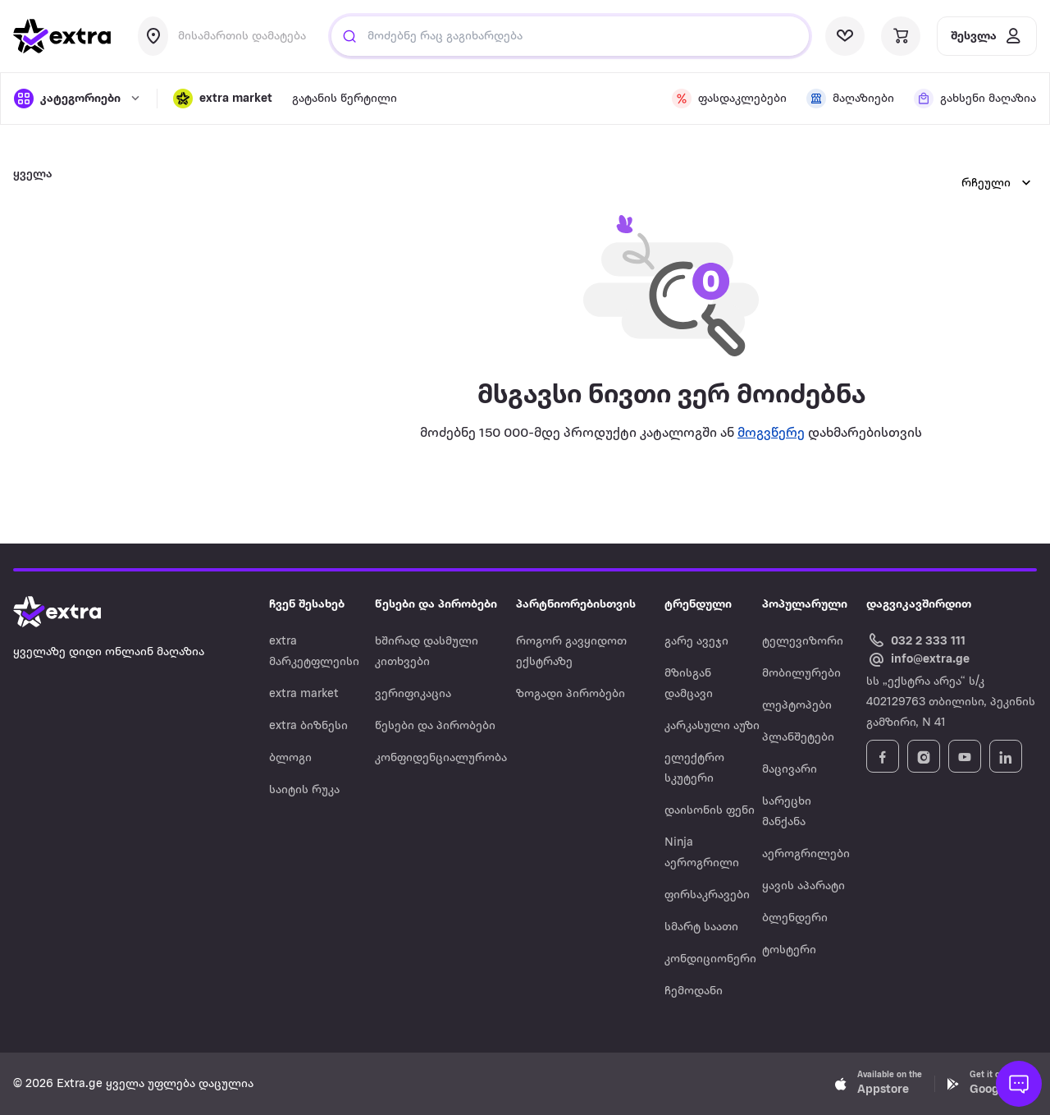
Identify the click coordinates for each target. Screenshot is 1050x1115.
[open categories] (77, 98)
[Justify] (349, 36)
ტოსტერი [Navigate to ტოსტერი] (789, 950)
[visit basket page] (900, 36)
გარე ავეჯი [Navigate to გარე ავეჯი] (696, 642)
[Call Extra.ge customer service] (918, 640)
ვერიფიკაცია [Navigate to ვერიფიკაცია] (413, 694)
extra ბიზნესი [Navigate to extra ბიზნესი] (308, 726)
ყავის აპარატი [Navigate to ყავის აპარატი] (803, 886)
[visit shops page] (850, 98)
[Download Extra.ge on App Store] (878, 1084)
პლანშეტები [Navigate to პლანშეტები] (798, 738)
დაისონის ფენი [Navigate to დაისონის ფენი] (709, 811)
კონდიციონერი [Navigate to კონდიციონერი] (710, 959)
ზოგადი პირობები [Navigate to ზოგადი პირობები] (570, 694)
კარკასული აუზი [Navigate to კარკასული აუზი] (712, 726)
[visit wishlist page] (845, 36)
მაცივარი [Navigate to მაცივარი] (789, 770)
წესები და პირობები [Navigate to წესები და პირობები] (435, 726)
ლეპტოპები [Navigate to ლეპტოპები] (797, 706)
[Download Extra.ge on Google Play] (991, 1084)
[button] (222, 98)
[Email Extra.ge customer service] (918, 660)
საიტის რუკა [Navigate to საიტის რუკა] (304, 790)
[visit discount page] (729, 98)
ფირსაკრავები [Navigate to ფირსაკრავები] (707, 895)
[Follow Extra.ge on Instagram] (923, 756)
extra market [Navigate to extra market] (304, 694)
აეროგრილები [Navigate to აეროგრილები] (806, 854)
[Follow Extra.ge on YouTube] (964, 756)
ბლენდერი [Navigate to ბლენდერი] (795, 918)
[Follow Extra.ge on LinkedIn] (1005, 756)
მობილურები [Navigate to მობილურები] (801, 674)
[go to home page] (62, 36)
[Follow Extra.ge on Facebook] (882, 756)
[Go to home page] (74, 611)
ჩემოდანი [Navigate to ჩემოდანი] (693, 991)
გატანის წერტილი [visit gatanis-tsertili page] (344, 99)
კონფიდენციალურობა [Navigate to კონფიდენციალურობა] (441, 758)
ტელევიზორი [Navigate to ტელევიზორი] (802, 642)
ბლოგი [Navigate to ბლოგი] (290, 758)
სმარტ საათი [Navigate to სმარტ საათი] (701, 927)
